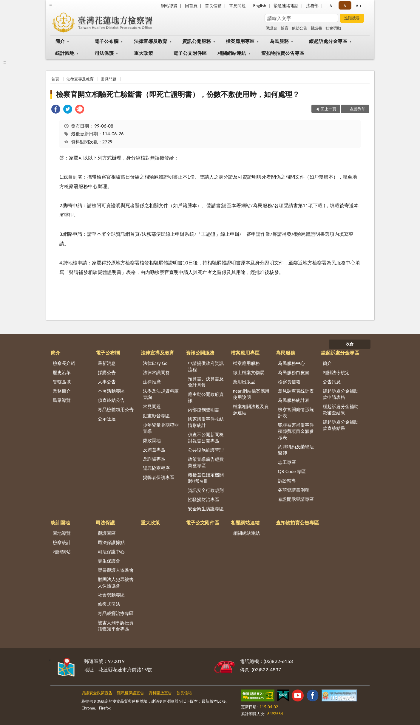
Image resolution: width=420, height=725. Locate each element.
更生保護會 (109, 560)
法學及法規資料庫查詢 (161, 394)
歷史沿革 (62, 372)
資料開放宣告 (160, 692)
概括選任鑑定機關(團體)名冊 (206, 478)
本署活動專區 (111, 391)
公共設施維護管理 (206, 450)
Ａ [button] (345, 5)
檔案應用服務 (246, 363)
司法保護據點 (111, 542)
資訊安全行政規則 (206, 490)
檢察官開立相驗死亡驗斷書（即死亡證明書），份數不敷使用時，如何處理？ (177, 94)
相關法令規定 (336, 372)
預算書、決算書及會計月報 (206, 382)
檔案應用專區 (240, 41)
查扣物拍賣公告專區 (282, 53)
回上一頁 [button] (328, 108)
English (259, 5)
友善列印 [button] (357, 108)
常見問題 (237, 5)
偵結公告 (299, 28)
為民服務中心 (291, 363)
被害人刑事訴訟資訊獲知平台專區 (116, 625)
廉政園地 (152, 440)
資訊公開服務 (196, 41)
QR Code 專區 (292, 471)
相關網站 (62, 551)
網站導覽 (169, 5)
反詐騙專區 (154, 458)
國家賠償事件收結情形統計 (206, 422)
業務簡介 (62, 391)
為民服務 (279, 41)
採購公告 (107, 372)
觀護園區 (107, 533)
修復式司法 (109, 604)
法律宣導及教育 (150, 41)
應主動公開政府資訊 (206, 397)
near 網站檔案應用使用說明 (251, 394)
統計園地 (64, 53)
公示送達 (107, 418)
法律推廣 (152, 381)
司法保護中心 (111, 551)
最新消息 (107, 363)
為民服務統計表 (293, 400)
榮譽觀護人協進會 (116, 570)
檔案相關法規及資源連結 (251, 409)
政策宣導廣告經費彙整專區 (206, 462)
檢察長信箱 (289, 381)
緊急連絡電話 (286, 5)
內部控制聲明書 (203, 409)
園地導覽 (62, 533)
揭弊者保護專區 (158, 477)
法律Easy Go (155, 363)
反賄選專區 (154, 449)
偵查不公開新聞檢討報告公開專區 (206, 437)
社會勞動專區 (111, 594)
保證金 (271, 28)
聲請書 (316, 28)
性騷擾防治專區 (203, 499)
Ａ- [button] (331, 5)
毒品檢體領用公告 (116, 409)
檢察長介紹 (64, 363)
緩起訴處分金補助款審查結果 (341, 409)
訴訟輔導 (287, 480)
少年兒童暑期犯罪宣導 (161, 428)
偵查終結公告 (111, 400)
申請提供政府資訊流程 (206, 366)
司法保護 (104, 53)
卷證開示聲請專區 (296, 499)
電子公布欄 (106, 41)
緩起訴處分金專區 (328, 41)
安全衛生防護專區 (206, 508)
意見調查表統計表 (296, 391)
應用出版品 (244, 381)
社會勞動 (333, 28)
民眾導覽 (62, 400)
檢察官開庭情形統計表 (296, 412)
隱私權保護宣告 (130, 692)
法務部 (312, 5)
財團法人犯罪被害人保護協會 (116, 582)
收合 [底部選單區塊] (349, 343)
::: (50, 4)
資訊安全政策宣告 (96, 692)
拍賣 (284, 28)
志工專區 (287, 462)
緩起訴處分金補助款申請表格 (341, 394)
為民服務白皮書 (293, 372)
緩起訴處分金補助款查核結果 (341, 425)
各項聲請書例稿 (293, 489)
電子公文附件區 (190, 53)
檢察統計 (62, 542)
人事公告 (107, 381)
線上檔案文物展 (248, 372)
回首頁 (191, 5)
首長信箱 (213, 5)
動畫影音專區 (156, 415)
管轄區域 (62, 381)
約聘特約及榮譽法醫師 (296, 450)
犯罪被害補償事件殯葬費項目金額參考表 (296, 431)
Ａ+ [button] (358, 5)
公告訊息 (332, 381)
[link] (55, 110)
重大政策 (143, 53)
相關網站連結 (231, 53)
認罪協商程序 (156, 468)
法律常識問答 (156, 372)
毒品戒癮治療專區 (116, 613)
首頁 (55, 79)
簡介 (60, 41)
